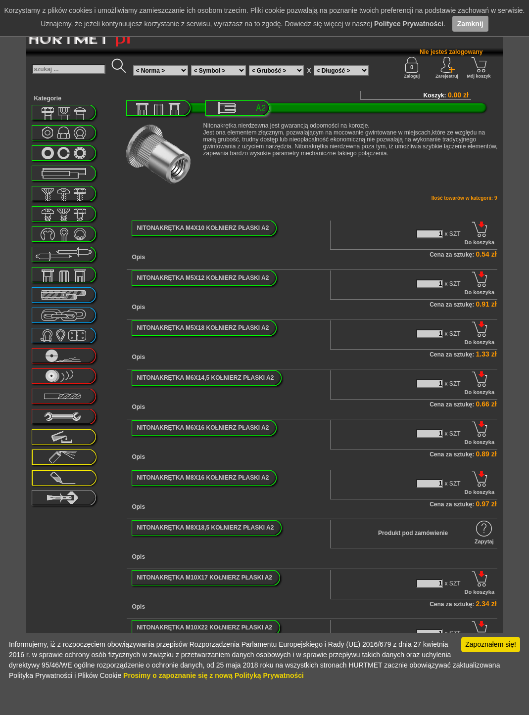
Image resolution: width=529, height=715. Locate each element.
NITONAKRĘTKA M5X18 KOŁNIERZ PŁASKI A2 (203, 327)
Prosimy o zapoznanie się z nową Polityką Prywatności (213, 675)
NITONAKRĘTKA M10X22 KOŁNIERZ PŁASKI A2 (204, 627)
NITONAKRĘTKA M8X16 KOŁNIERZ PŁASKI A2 (203, 477)
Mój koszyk (479, 68)
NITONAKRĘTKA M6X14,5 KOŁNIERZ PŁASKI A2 (205, 377)
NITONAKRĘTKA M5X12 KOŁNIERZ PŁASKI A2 (203, 277)
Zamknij (470, 24)
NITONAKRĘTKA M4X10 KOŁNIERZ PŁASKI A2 (203, 227)
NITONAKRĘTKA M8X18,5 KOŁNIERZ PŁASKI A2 (205, 527)
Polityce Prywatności (408, 24)
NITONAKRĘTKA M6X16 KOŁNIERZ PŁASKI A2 (203, 427)
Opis (138, 257)
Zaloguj (412, 68)
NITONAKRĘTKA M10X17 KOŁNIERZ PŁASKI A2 (204, 577)
